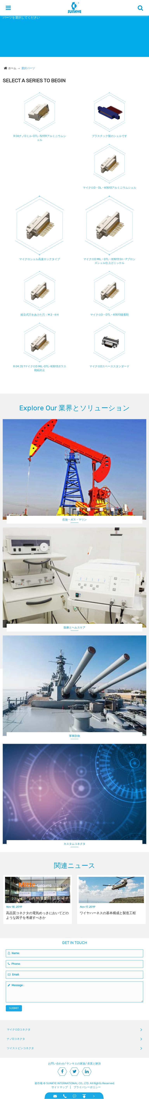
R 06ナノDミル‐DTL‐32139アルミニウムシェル (39, 138)
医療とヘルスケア (74, 627)
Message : (16, 985)
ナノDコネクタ (16, 1039)
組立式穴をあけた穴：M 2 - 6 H (40, 314)
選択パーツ (28, 68)
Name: (14, 953)
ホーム (12, 68)
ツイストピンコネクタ (20, 1048)
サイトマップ (59, 1087)
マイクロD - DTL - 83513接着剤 (109, 314)
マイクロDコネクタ (18, 1029)
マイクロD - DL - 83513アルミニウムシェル (109, 187)
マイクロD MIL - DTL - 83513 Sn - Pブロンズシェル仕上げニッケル (109, 261)
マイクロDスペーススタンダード (109, 366)
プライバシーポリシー (87, 1087)
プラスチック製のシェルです (109, 136)
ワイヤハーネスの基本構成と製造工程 (108, 913)
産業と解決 (94, 1063)
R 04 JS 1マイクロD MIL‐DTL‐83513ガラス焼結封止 (39, 368)
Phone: (14, 964)
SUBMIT (14, 1008)
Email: (13, 974)
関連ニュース (74, 866)
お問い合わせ (56, 1063)
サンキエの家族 (75, 1063)
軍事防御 (74, 736)
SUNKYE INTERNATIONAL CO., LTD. (67, 1083)
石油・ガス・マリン (74, 519)
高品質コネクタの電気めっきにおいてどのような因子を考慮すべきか (37, 915)
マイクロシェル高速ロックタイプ (39, 259)
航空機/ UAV (74, 844)
